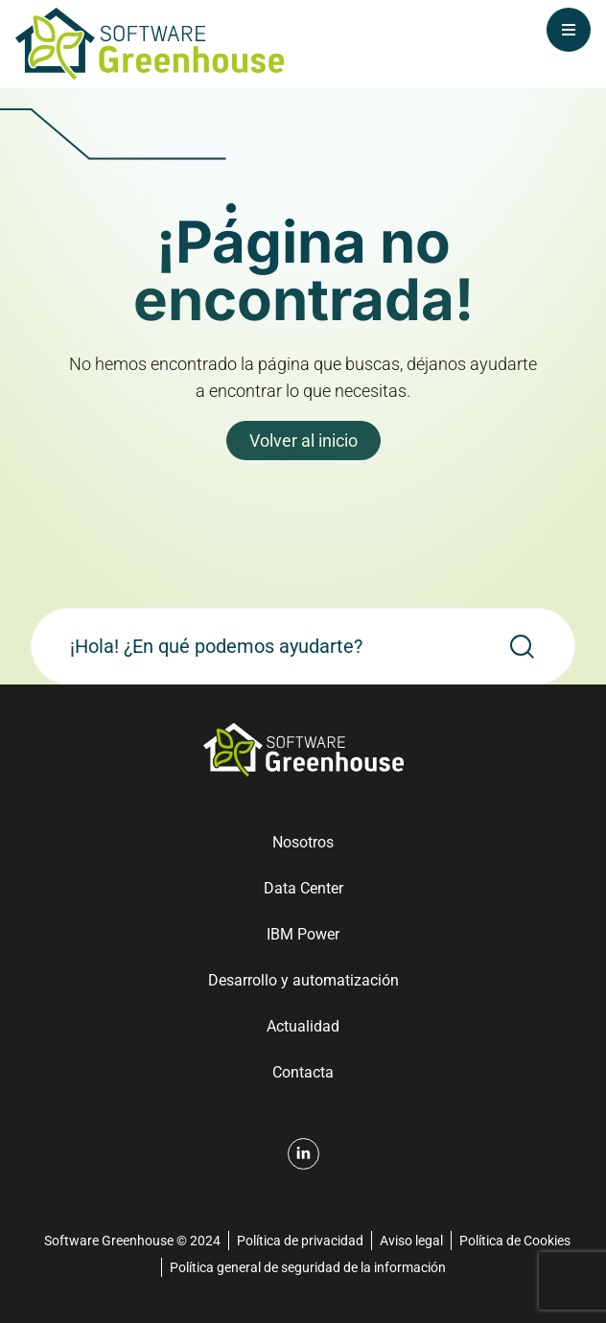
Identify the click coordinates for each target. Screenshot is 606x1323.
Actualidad (303, 1026)
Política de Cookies (515, 1240)
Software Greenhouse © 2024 (132, 1240)
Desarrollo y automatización (303, 980)
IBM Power (303, 934)
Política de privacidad (300, 1240)
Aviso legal (411, 1240)
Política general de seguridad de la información (308, 1267)
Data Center (303, 888)
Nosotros (303, 842)
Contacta (303, 1072)
